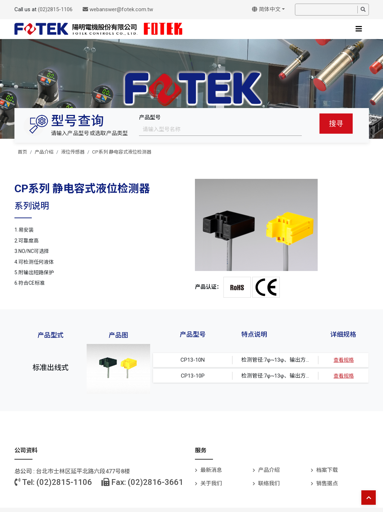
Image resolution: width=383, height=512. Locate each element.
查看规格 (344, 360)
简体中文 (266, 9)
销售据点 (327, 483)
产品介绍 (44, 152)
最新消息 (211, 470)
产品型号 (150, 117)
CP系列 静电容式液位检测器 (121, 152)
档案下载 (327, 470)
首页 (22, 152)
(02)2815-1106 (55, 9)
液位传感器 (72, 152)
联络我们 (269, 483)
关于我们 (211, 483)
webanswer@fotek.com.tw (118, 9)
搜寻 (336, 123)
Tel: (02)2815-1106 (53, 482)
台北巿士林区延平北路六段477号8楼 (83, 471)
